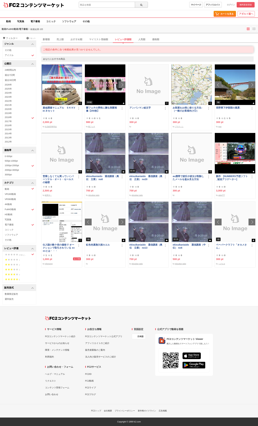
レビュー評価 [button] (19, 248)
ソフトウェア (69, 21)
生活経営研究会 (51, 127)
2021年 (8, 105)
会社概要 (108, 411)
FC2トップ (96, 411)
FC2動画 (89, 381)
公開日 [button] (19, 63)
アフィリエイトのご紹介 (97, 343)
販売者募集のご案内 (95, 350)
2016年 (8, 125)
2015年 (8, 129)
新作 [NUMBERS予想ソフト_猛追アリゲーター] (232, 178)
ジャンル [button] (19, 44)
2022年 (8, 101)
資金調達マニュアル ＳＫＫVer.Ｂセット (59, 109)
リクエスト (50, 381)
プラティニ (179, 127)
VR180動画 (10, 194)
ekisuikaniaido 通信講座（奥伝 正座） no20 (145, 178)
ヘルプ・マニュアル (55, 374)
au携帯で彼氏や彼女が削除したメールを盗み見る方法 (188, 178)
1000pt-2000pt (19, 165)
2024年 (8, 93)
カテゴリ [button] (19, 183)
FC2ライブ (90, 387)
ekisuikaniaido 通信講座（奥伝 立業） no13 (145, 246)
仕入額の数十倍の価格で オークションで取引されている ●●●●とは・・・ (59, 247)
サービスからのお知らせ (57, 343)
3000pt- (8, 174)
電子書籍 (35, 21)
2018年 (19, 117)
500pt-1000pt (11, 161)
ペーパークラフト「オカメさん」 (231, 246)
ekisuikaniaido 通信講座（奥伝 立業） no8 (102, 178)
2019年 (8, 113)
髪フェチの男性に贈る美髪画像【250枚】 (101, 109)
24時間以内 (10, 70)
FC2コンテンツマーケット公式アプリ (103, 336)
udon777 (221, 195)
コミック (51, 21)
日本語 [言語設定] (140, 336)
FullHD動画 (19, 209)
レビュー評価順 (123, 39)
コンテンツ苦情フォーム (57, 387)
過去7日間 (10, 75)
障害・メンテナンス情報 (57, 350)
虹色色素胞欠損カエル (98, 244)
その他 (86, 21)
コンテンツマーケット (42, 5)
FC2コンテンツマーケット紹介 (60, 336)
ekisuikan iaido (93, 195)
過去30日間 (10, 80)
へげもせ (221, 264)
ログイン (231, 5)
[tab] (149, 39)
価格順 (155, 39)
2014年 (8, 133)
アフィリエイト (213, 5)
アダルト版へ (246, 13)
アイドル (19, 55)
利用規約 (49, 356)
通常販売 (9, 299)
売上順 (60, 39)
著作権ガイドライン (147, 411)
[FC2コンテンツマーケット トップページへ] (68, 318)
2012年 (8, 141)
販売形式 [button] (19, 287)
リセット (31, 38)
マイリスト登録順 (98, 39)
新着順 (46, 39)
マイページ (196, 5)
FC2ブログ (90, 394)
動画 (8, 21)
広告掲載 (163, 411)
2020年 (8, 109)
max (220, 127)
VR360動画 (10, 199)
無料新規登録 (246, 5)
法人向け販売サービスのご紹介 (100, 356)
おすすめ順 (76, 39)
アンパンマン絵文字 (140, 107)
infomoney (49, 264)
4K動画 (8, 204)
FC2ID (88, 374)
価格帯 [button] (19, 150)
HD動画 (8, 214)
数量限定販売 (11, 294)
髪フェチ (91, 127)
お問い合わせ (51, 394)
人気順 (141, 39)
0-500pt (8, 156)
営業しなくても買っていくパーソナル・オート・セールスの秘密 (58, 179)
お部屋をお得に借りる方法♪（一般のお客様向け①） (187, 109)
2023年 (8, 97)
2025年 (8, 89)
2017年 (8, 121)
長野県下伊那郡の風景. (228, 107)
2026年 (8, 84)
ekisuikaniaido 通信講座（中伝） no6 (189, 246)
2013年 (8, 137)
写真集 (20, 21)
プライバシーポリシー (125, 411)
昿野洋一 (48, 195)
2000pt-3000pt (12, 170)
